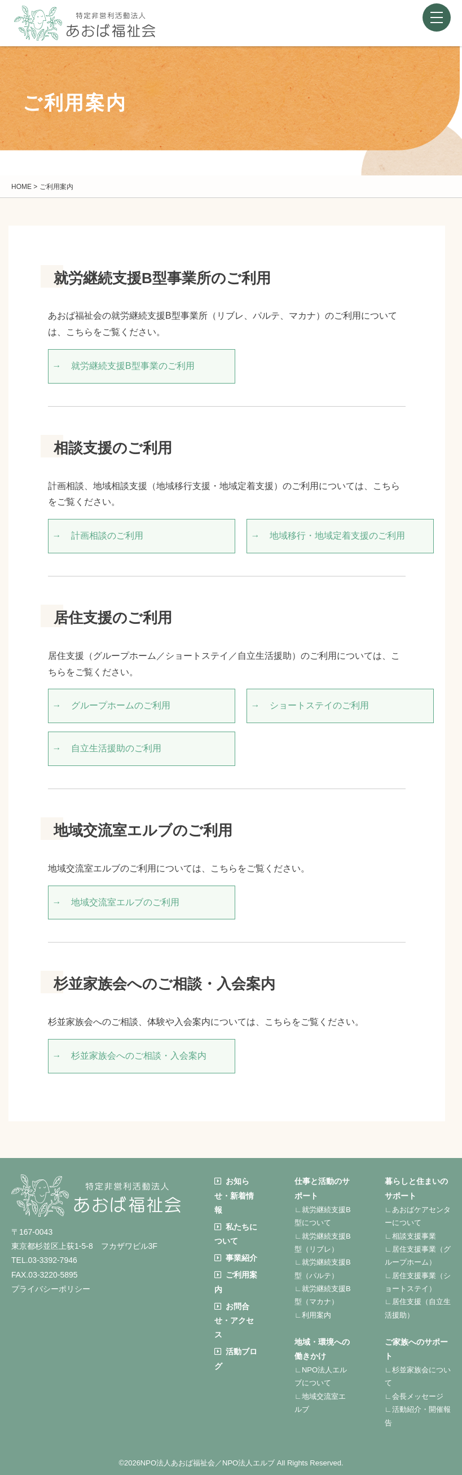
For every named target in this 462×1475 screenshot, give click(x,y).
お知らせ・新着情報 (234, 1195)
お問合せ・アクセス (234, 1320)
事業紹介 (235, 1257)
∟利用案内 (312, 1315)
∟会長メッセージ (414, 1396)
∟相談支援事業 (410, 1236)
